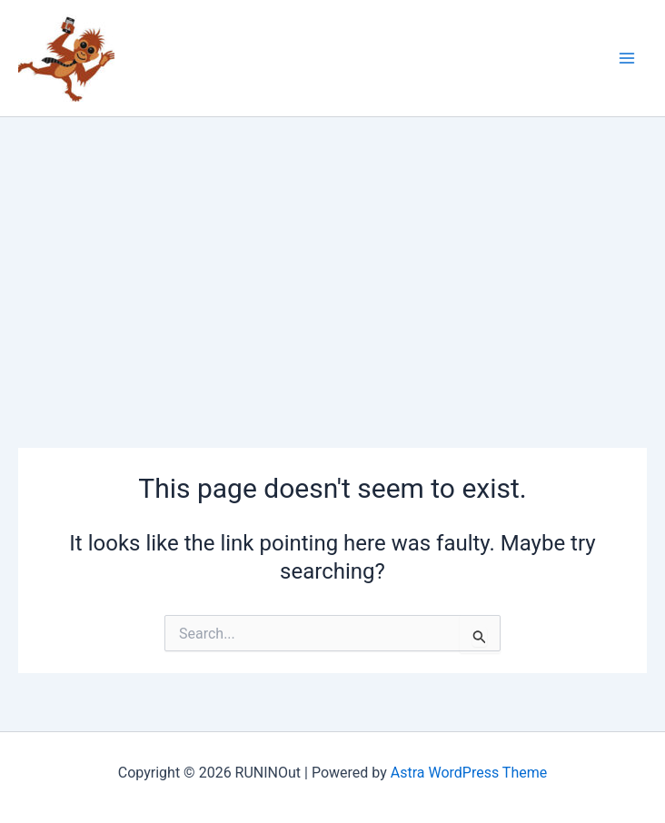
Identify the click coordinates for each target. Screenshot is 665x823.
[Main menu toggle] (627, 58)
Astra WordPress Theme (469, 772)
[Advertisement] (332, 253)
